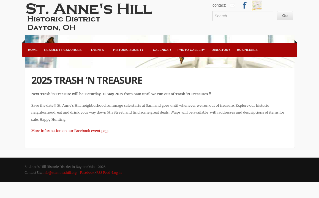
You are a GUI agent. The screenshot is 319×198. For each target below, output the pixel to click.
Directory (221, 49)
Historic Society (128, 49)
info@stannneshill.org (59, 173)
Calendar (162, 49)
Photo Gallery (191, 49)
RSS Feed (103, 173)
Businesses (247, 49)
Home (33, 49)
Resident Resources (62, 49)
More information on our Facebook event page (70, 130)
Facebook (87, 173)
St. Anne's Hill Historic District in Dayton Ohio (91, 16)
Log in (117, 173)
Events (97, 49)
